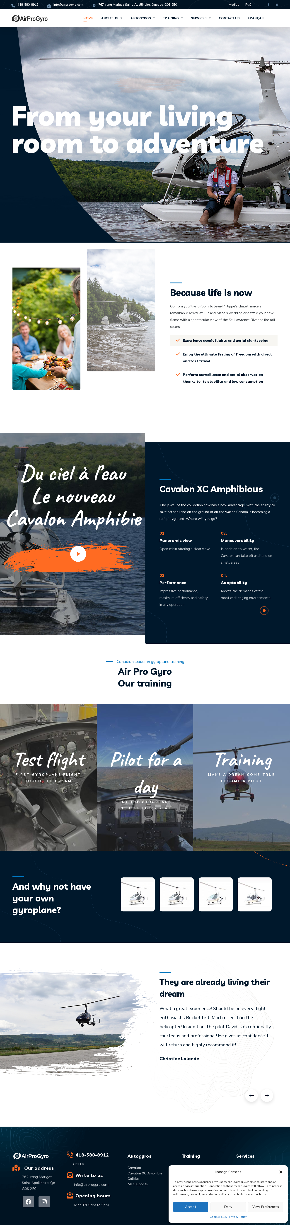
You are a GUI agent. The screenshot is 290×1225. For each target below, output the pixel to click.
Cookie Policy (218, 1217)
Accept (190, 1207)
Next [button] (267, 1095)
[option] (218, 1032)
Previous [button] (251, 1095)
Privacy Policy (237, 1217)
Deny (228, 1207)
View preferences (265, 1207)
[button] (281, 1172)
